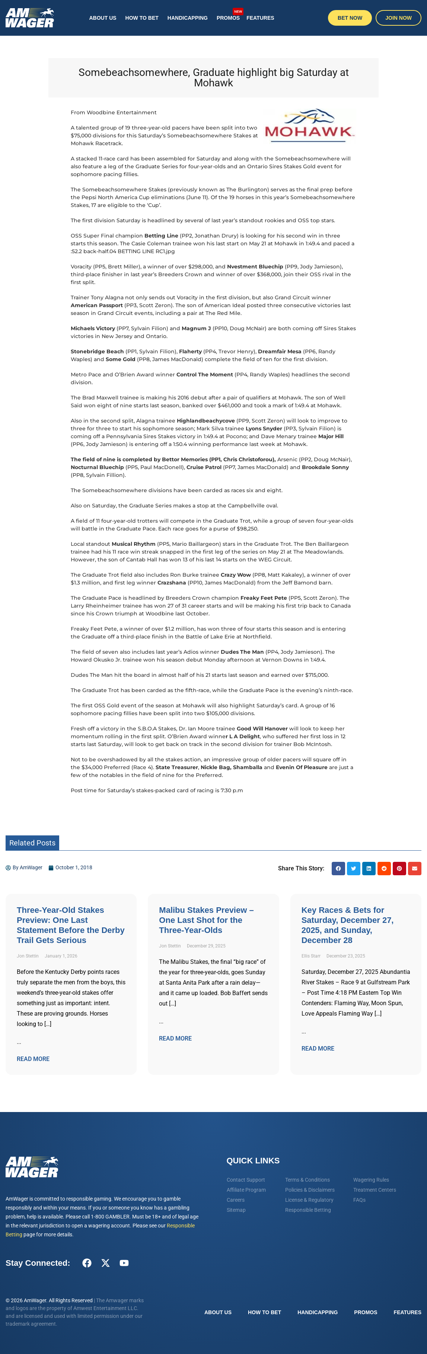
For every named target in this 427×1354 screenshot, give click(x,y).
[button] (338, 868)
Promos (229, 14)
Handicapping (188, 18)
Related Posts (32, 842)
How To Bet (142, 18)
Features (260, 18)
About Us (102, 18)
